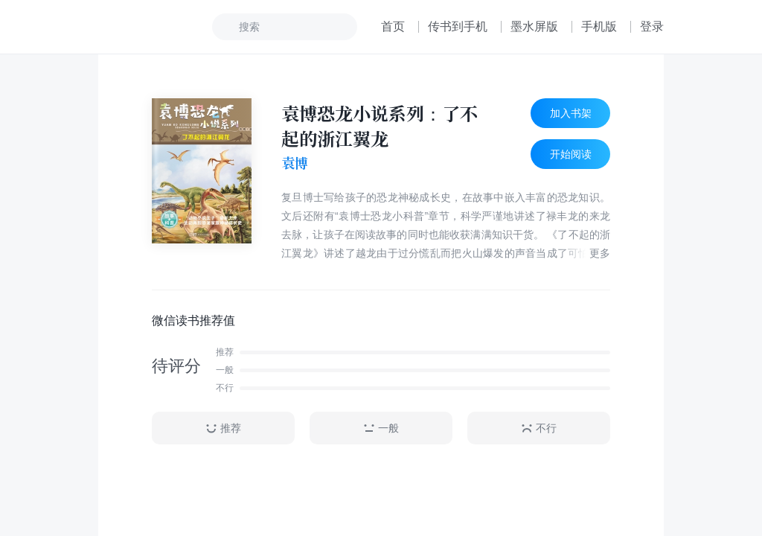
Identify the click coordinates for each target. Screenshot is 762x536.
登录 (652, 26)
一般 (381, 428)
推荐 (223, 428)
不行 (539, 428)
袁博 (294, 163)
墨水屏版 (534, 26)
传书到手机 (457, 26)
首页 (393, 26)
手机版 (599, 26)
